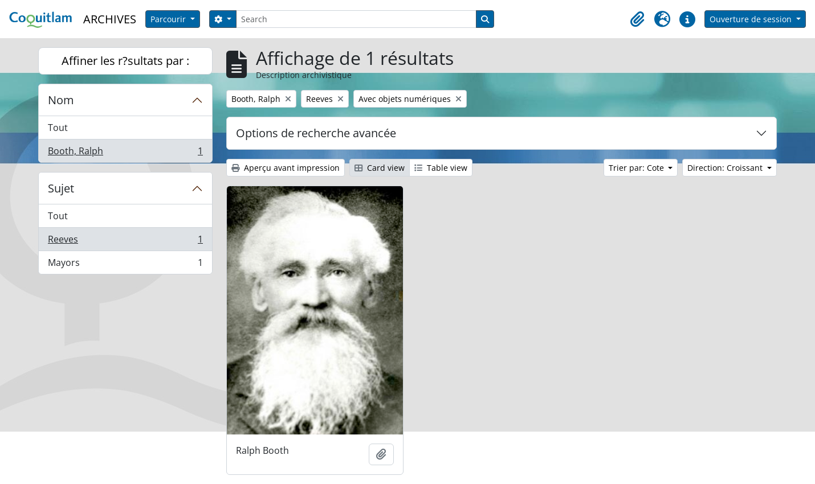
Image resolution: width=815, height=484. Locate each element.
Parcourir (169, 19)
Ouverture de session (752, 19)
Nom (61, 100)
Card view (379, 167)
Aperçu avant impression (285, 167)
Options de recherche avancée (316, 133)
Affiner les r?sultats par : (125, 60)
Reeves (125, 241)
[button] (637, 19)
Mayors (125, 265)
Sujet (61, 188)
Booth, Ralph (125, 153)
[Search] (356, 19)
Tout (58, 127)
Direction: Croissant (726, 167)
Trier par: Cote (637, 167)
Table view (440, 167)
